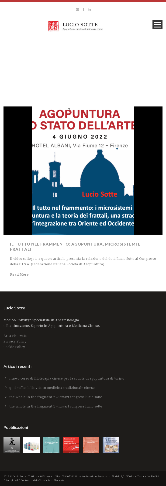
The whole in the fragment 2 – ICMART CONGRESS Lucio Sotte (55, 397)
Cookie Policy (14, 347)
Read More (19, 274)
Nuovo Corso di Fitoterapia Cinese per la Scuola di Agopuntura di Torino (66, 378)
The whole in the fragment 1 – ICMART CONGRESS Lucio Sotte (55, 406)
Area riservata (15, 336)
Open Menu (157, 24)
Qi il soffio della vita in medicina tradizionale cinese (52, 388)
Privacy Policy (14, 341)
